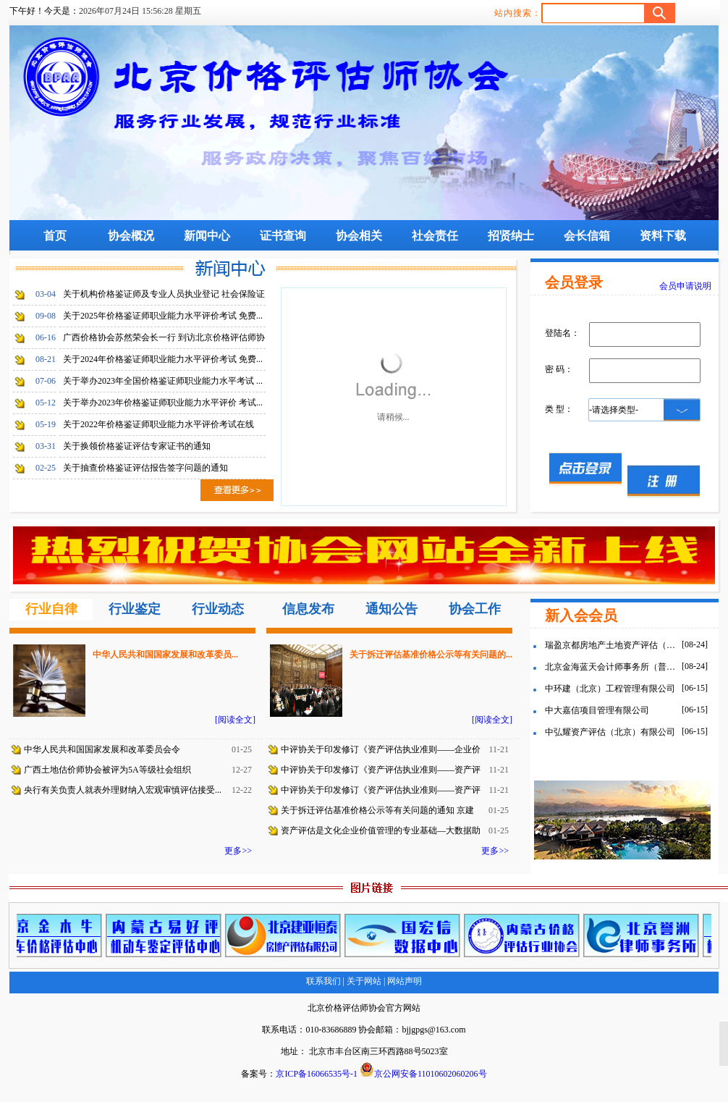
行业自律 (51, 609)
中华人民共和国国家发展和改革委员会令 (102, 749)
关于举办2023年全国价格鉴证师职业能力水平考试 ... (163, 381)
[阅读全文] (235, 720)
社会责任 (435, 236)
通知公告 (391, 609)
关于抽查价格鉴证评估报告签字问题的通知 (145, 468)
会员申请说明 (685, 286)
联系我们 (323, 981)
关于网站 (364, 981)
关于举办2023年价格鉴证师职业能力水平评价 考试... (163, 403)
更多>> (238, 851)
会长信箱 (587, 236)
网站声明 (403, 981)
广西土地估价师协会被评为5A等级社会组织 (107, 770)
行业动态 (218, 609)
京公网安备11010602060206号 (423, 1070)
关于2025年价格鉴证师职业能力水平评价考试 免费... (163, 316)
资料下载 (663, 236)
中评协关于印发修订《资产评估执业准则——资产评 (381, 770)
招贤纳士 (511, 236)
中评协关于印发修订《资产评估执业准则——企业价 (381, 749)
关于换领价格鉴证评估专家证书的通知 (137, 446)
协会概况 (131, 236)
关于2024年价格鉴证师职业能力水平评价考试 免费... (163, 359)
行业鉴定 (135, 609)
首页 (55, 236)
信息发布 (308, 609)
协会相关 (359, 236)
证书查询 (283, 236)
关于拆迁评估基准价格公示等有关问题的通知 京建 (377, 810)
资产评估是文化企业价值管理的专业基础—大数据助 (381, 830)
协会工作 (475, 609)
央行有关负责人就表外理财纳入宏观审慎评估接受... (122, 790)
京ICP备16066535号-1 (316, 1074)
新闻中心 (207, 236)
